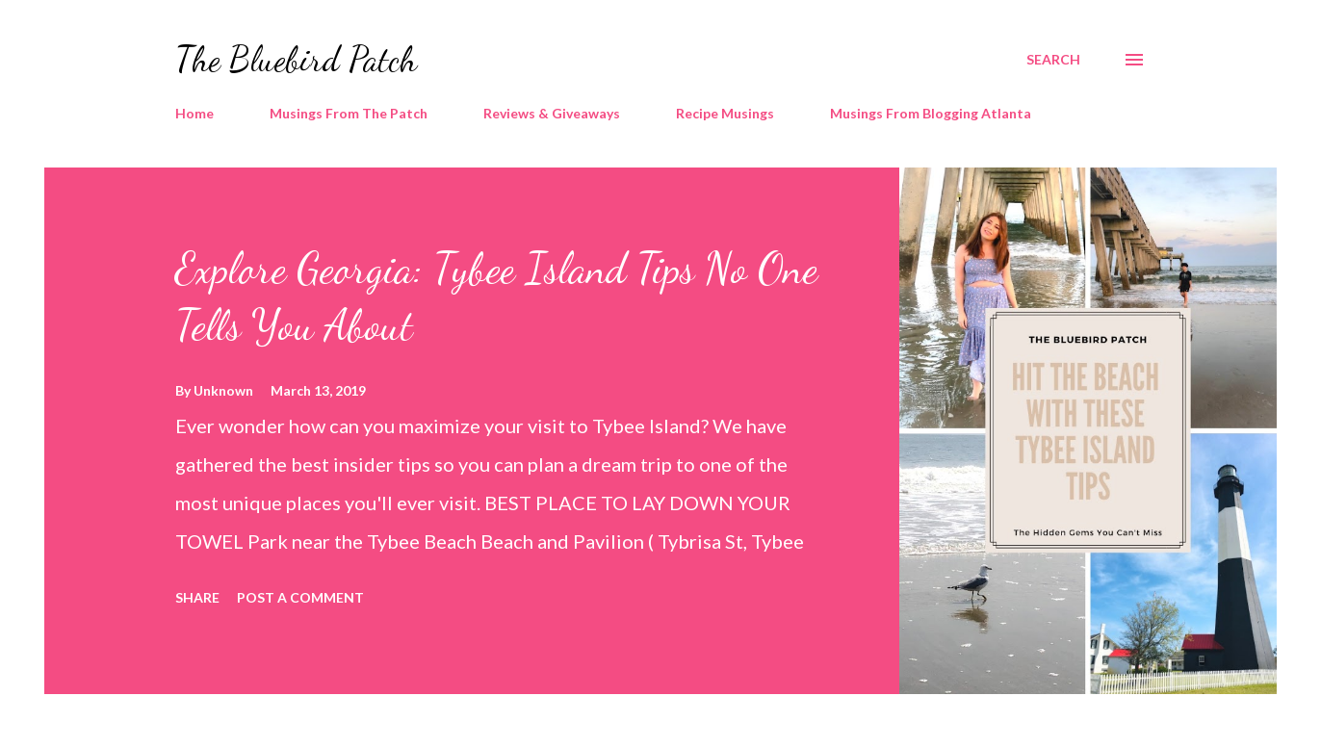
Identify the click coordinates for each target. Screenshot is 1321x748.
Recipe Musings (725, 113)
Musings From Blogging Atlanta (930, 113)
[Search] (1053, 59)
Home (194, 113)
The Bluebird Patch (296, 59)
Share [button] (197, 597)
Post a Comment (300, 597)
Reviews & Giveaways (551, 113)
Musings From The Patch (348, 113)
